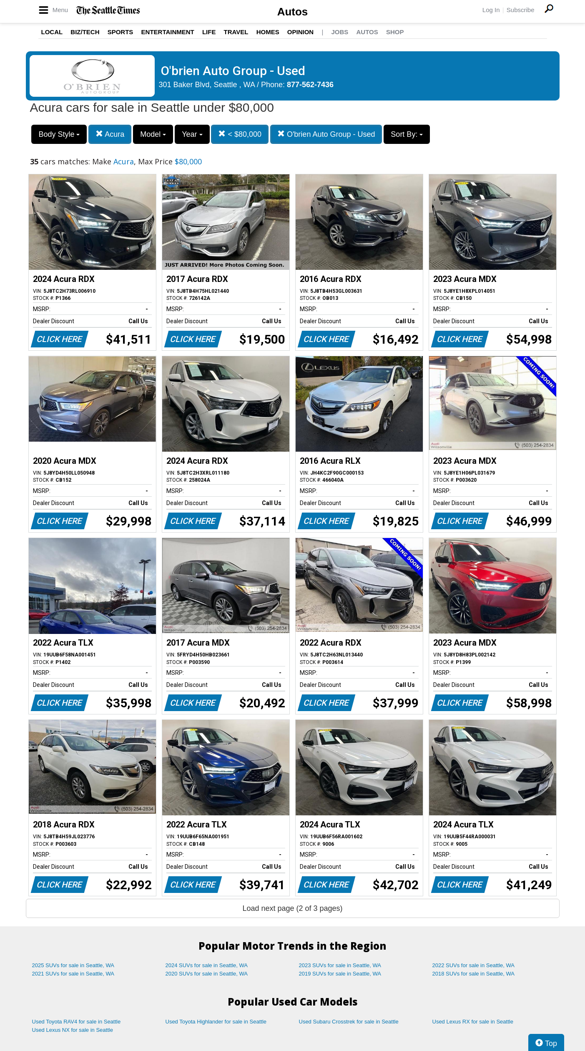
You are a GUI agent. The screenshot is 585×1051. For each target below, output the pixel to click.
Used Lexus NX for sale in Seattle (72, 1030)
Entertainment (167, 31)
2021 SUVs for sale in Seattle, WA (73, 974)
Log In (491, 9)
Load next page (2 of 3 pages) (292, 908)
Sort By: (407, 134)
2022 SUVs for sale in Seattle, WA (473, 965)
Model (153, 134)
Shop (395, 31)
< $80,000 (239, 134)
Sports (120, 31)
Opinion (300, 31)
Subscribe (521, 9)
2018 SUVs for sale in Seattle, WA (473, 974)
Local (52, 31)
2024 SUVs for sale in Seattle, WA (207, 965)
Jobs (339, 31)
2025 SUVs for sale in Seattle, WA (73, 965)
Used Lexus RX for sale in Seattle (472, 1021)
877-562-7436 (310, 84)
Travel (236, 31)
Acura (109, 134)
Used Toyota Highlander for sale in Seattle (216, 1021)
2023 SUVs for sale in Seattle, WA (340, 965)
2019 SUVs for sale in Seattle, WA (340, 974)
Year (192, 134)
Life (209, 31)
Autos (292, 11)
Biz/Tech (84, 31)
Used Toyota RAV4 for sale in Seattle (76, 1021)
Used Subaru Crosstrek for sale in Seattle (349, 1021)
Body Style (59, 134)
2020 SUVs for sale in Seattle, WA (207, 974)
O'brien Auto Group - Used (326, 134)
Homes (267, 31)
